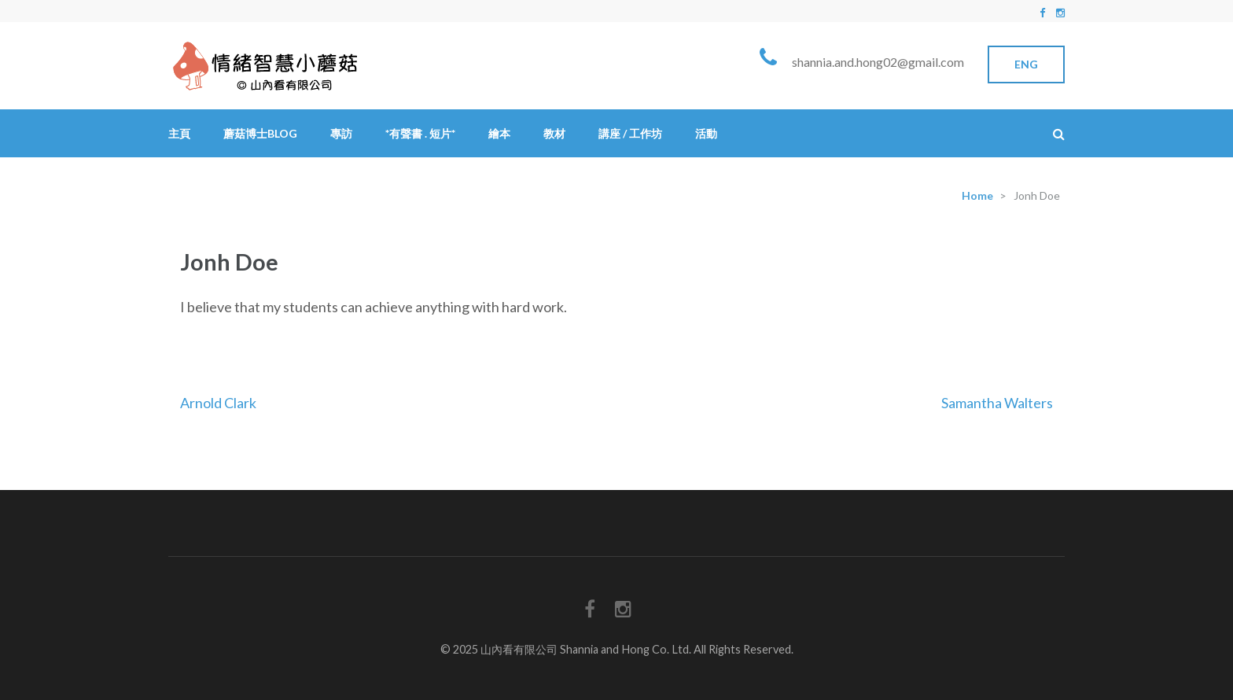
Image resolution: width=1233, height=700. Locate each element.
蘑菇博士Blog (260, 133)
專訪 (341, 133)
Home (977, 195)
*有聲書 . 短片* (420, 133)
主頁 (179, 133)
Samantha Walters (997, 402)
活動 (706, 133)
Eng (1026, 64)
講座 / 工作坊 (630, 133)
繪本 (499, 133)
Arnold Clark (218, 402)
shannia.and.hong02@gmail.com (878, 61)
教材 (554, 133)
